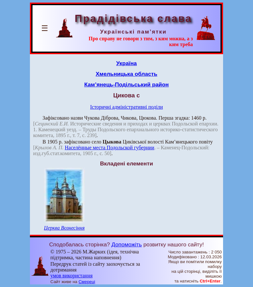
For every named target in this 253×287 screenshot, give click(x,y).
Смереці (87, 281)
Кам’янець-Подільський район (126, 84)
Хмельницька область (126, 74)
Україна (126, 63)
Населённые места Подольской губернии (109, 147)
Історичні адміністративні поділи (126, 107)
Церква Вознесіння (64, 228)
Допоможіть (126, 244)
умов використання (72, 275)
